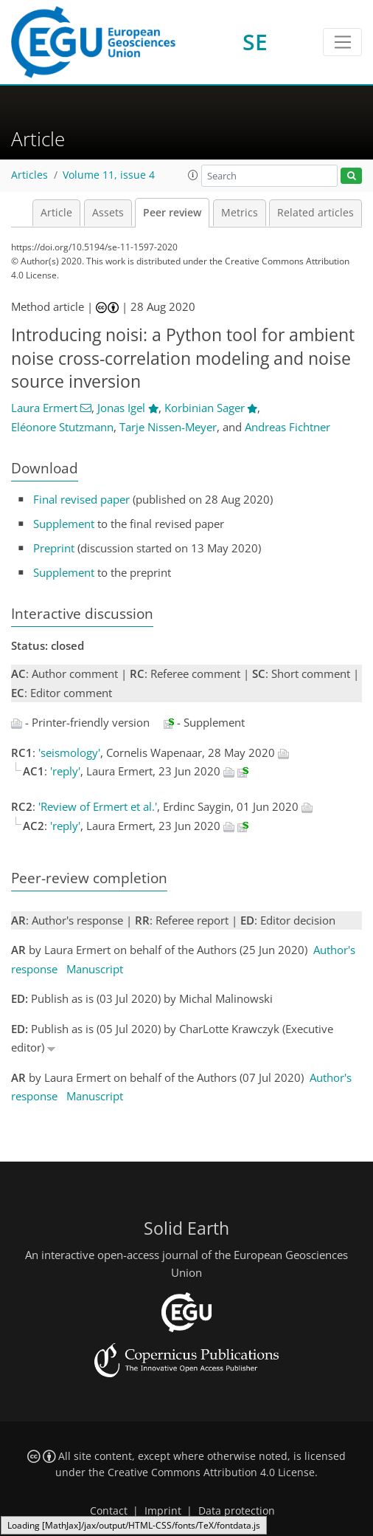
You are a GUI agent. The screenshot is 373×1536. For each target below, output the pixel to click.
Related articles (315, 212)
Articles (29, 175)
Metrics (239, 212)
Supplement (63, 523)
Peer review (172, 212)
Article (56, 212)
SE (255, 42)
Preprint (53, 548)
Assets (108, 212)
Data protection (236, 1511)
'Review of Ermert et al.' (97, 806)
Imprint (162, 1511)
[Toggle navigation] (342, 42)
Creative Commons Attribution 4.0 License (211, 1472)
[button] (193, 175)
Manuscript (94, 968)
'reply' (65, 771)
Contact (109, 1511)
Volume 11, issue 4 (109, 175)
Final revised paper (81, 499)
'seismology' (69, 752)
